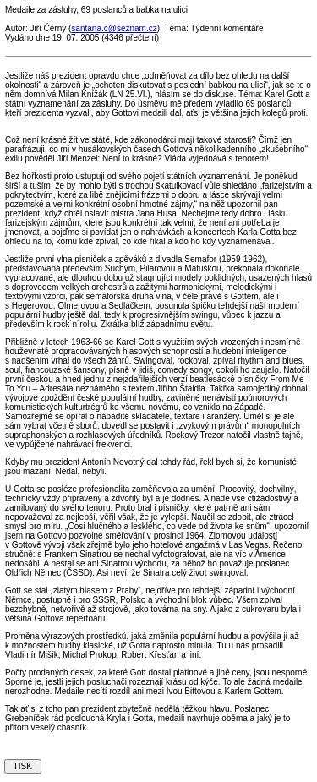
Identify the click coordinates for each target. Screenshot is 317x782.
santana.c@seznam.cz (113, 28)
